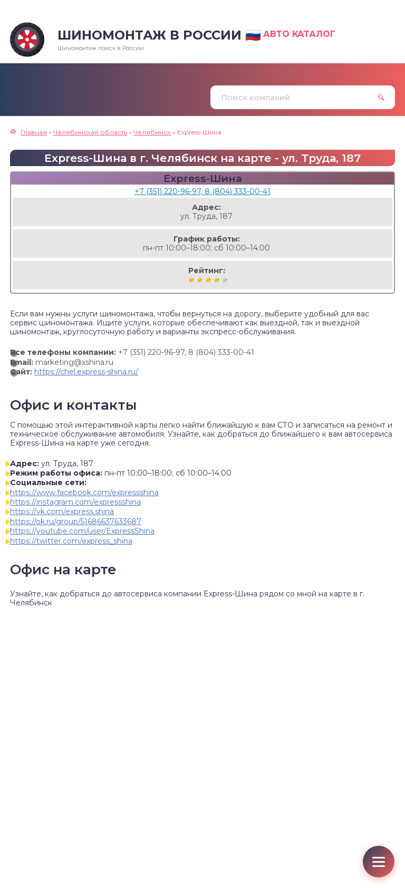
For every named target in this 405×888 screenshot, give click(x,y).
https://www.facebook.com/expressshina (84, 492)
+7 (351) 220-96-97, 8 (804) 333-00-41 (202, 191)
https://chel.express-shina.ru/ (86, 372)
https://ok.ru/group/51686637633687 (75, 521)
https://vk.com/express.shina (62, 511)
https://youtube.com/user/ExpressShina (82, 531)
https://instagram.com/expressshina (75, 502)
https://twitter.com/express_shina (71, 541)
